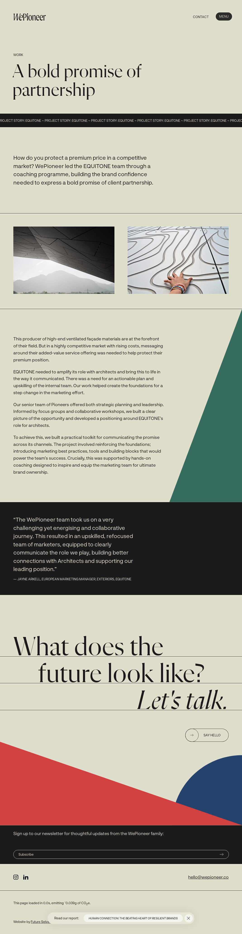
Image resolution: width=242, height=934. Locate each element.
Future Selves (41, 922)
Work (18, 55)
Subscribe (121, 854)
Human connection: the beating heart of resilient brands (133, 918)
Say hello (203, 735)
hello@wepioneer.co (208, 877)
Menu (224, 16)
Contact (201, 17)
